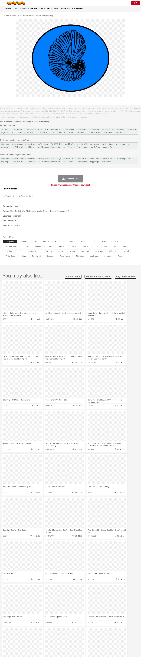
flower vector (65, 256)
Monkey (97, 635)
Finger (106, 638)
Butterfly (25, 635)
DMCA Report (10, 189)
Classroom (32, 642)
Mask (12, 638)
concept (50, 256)
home (71, 638)
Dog (46, 635)
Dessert (24, 646)
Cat (31, 635)
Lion (92, 635)
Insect (87, 635)
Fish (68, 635)
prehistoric (99, 251)
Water (97, 631)
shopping (107, 256)
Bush (102, 631)
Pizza (88, 646)
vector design (11, 256)
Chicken (36, 635)
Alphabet (107, 642)
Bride (22, 638)
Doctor (50, 638)
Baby (17, 638)
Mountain (90, 631)
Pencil (46, 642)
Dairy (18, 646)
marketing (80, 256)
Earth (42, 631)
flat (115, 246)
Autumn (17, 631)
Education (53, 642)
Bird (20, 635)
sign (24, 256)
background (10, 242)
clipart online (73, 276)
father (89, 638)
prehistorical (47, 251)
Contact (118, 652)
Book (25, 642)
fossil (35, 242)
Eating (94, 646)
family (27, 638)
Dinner (83, 646)
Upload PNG (134, 652)
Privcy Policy (108, 652)
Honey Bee (80, 635)
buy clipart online (125, 276)
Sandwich (54, 646)
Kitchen (76, 646)
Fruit (42, 646)
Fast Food (36, 646)
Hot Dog (112, 646)
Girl (80, 638)
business (58, 242)
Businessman (41, 638)
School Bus (61, 642)
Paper (95, 642)
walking (65, 638)
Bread (99, 646)
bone (20, 251)
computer (85, 251)
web (27, 246)
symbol (126, 251)
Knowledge (75, 642)
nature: (5, 631)
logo (96, 246)
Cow (42, 635)
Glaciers (58, 631)
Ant (11, 635)
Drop (112, 631)
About (94, 652)
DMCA (124, 652)
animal (61, 246)
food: (4, 646)
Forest (118, 631)
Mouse (104, 635)
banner (105, 242)
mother (33, 638)
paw (124, 246)
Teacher (19, 642)
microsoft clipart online (98, 276)
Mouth (95, 638)
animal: (5, 635)
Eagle (56, 635)
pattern (23, 242)
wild (105, 246)
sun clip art (36, 256)
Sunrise (83, 631)
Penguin (114, 635)
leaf (94, 242)
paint (120, 256)
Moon (77, 631)
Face (100, 638)
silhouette (113, 251)
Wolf (131, 635)
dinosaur (83, 242)
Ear (55, 638)
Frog (73, 635)
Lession (122, 642)
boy (84, 638)
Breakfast (12, 646)
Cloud (107, 631)
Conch (37, 631)
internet (73, 246)
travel (50, 246)
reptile (85, 246)
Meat (47, 646)
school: (5, 642)
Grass (64, 631)
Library (82, 642)
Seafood (61, 646)
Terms (100, 652)
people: (5, 638)
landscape (94, 256)
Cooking (105, 646)
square (46, 242)
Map (68, 642)
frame (60, 251)
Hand (111, 638)
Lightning (71, 631)
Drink (30, 646)
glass (116, 242)
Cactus (30, 631)
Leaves (24, 631)
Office (100, 642)
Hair (76, 638)
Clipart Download (20, 8)
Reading (40, 642)
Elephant (63, 635)
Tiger (120, 635)
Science (89, 642)
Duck (51, 635)
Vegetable (69, 646)
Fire (47, 631)
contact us (56, 117)
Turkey (126, 635)
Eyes (59, 638)
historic (72, 251)
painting (9, 251)
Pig (109, 635)
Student (12, 642)
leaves (70, 242)
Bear (15, 635)
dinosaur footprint (12, 246)
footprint (38, 246)
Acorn (12, 631)
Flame (52, 631)
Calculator (115, 642)
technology (32, 251)
